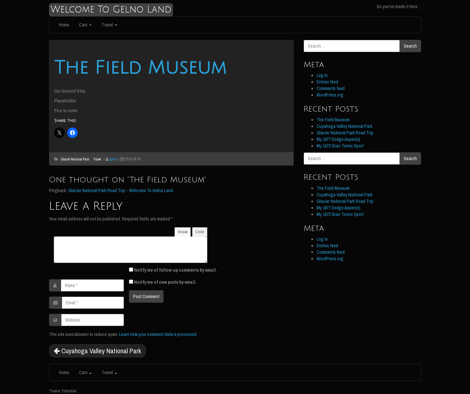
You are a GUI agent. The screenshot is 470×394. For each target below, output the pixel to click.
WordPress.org (330, 95)
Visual (183, 232)
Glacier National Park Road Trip (345, 133)
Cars (85, 25)
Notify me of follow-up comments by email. (175, 270)
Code (199, 232)
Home (64, 25)
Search (410, 46)
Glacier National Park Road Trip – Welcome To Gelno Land (120, 190)
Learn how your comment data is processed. (158, 334)
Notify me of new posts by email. (165, 282)
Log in (322, 75)
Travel (109, 25)
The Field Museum (140, 68)
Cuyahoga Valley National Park (97, 351)
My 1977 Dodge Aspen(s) (338, 139)
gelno (113, 159)
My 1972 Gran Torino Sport (340, 146)
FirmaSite (69, 391)
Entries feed (327, 82)
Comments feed (331, 88)
